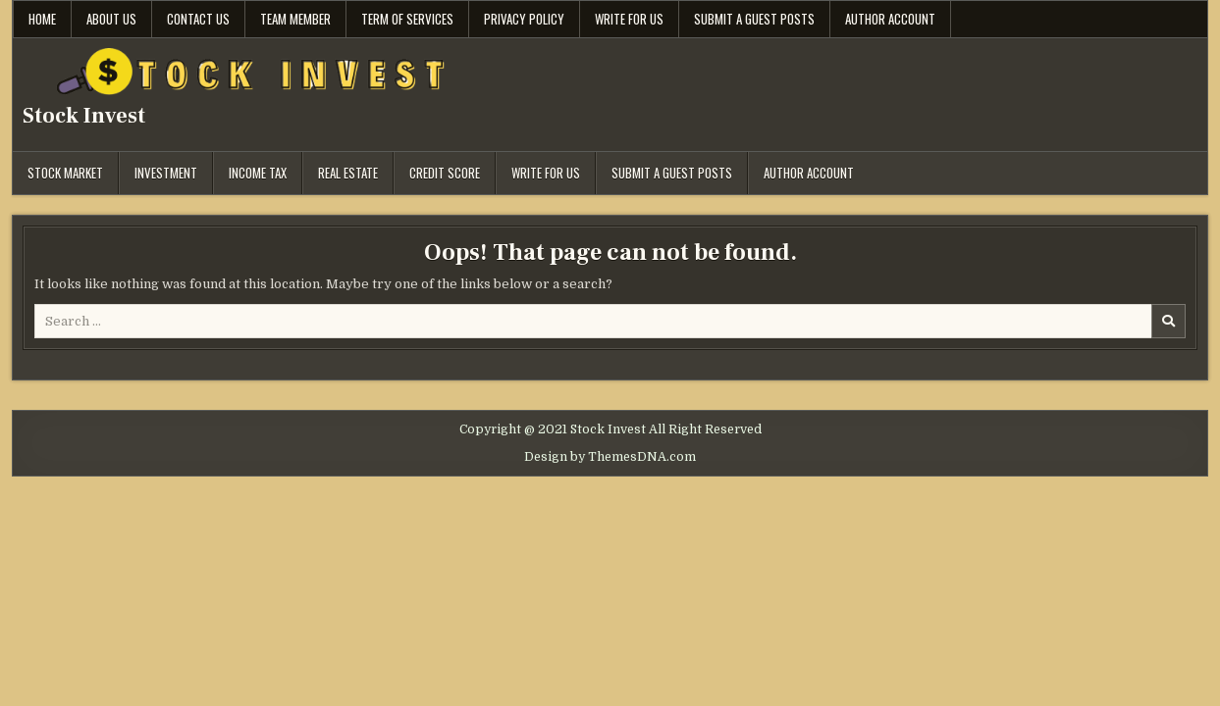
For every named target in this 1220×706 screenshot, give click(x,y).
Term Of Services (407, 18)
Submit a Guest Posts (754, 18)
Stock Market (65, 172)
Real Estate (348, 172)
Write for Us (629, 18)
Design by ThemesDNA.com (610, 457)
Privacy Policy (524, 18)
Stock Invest (84, 115)
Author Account (890, 18)
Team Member (295, 18)
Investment (165, 172)
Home (42, 18)
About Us (111, 18)
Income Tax (258, 172)
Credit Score (444, 172)
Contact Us (198, 18)
